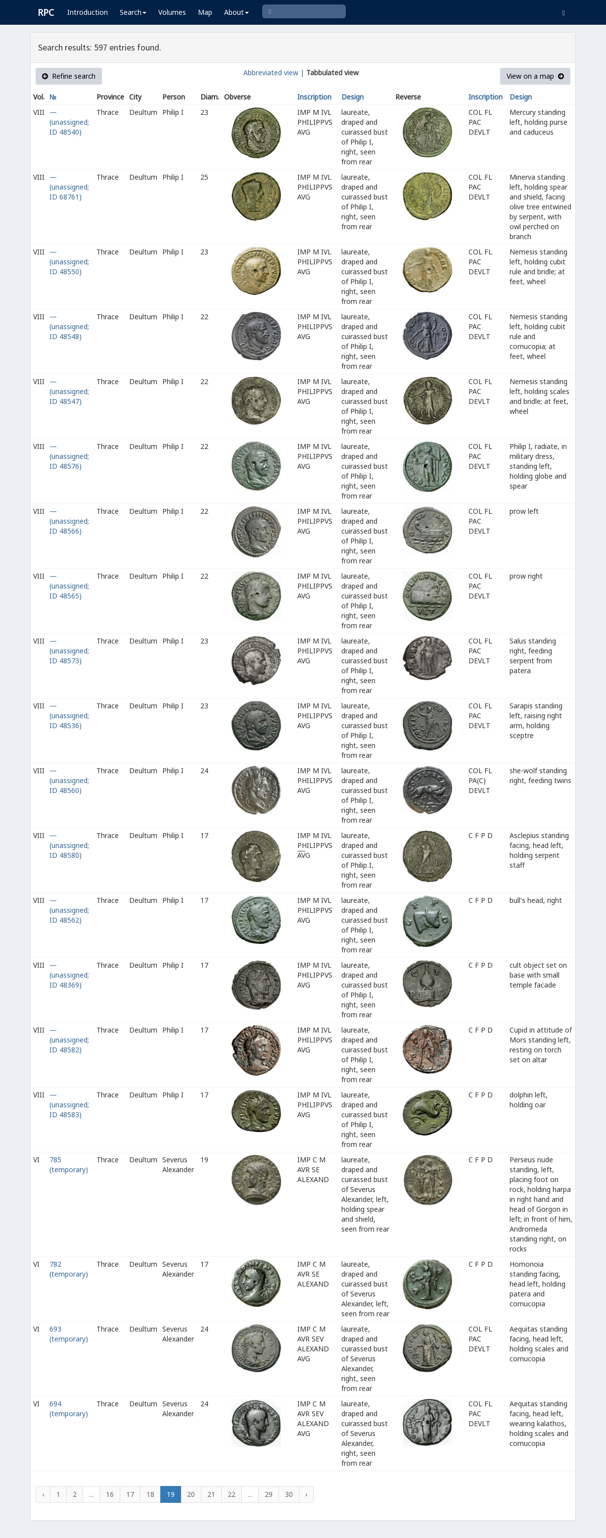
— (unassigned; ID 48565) (69, 585)
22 (231, 1494)
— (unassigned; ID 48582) (69, 1039)
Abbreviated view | (273, 72)
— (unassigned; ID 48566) (69, 521)
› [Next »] (306, 1494)
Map (205, 12)
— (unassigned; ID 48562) (69, 910)
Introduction (87, 12)
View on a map (535, 76)
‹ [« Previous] (43, 1494)
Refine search (68, 76)
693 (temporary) (68, 1333)
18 (150, 1494)
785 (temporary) (68, 1164)
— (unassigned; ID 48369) (69, 975)
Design (352, 96)
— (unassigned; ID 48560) (69, 780)
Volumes (172, 12)
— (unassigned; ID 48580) (69, 845)
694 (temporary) (68, 1408)
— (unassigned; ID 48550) (69, 261)
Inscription (314, 96)
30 (289, 1494)
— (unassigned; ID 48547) (69, 391)
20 (191, 1494)
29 (269, 1494)
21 (211, 1494)
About (236, 12)
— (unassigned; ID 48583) (69, 1104)
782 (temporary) (68, 1269)
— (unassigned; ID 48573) (69, 650)
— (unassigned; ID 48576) (69, 456)
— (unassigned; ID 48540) (69, 122)
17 (130, 1494)
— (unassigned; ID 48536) (69, 715)
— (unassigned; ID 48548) (69, 326)
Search (133, 12)
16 (110, 1494)
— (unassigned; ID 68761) (69, 186)
